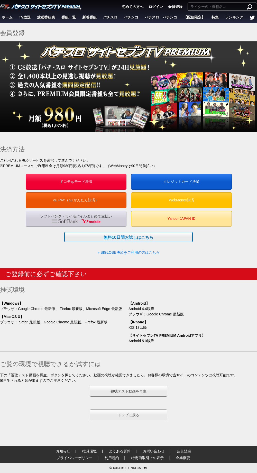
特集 (215, 17)
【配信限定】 (194, 17)
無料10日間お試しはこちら (128, 237)
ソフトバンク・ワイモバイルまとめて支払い (76, 218)
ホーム (7, 17)
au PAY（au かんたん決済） (76, 200)
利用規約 (112, 458)
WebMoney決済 (181, 200)
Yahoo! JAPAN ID (181, 218)
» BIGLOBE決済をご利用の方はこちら (128, 252)
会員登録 (175, 7)
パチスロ (110, 17)
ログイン (156, 7)
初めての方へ (132, 7)
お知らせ (63, 451)
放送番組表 (46, 17)
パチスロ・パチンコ (161, 17)
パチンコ (131, 17)
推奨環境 (89, 451)
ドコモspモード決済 (76, 181)
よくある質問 (120, 451)
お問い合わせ (153, 451)
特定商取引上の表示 (147, 458)
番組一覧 (68, 17)
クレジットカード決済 (181, 181)
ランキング (234, 17)
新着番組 (89, 17)
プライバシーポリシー (75, 458)
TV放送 (25, 17)
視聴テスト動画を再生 (128, 391)
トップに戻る (128, 415)
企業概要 (183, 458)
